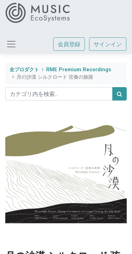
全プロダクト (24, 70)
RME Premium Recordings (78, 70)
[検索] (119, 94)
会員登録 (69, 44)
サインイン (108, 44)
